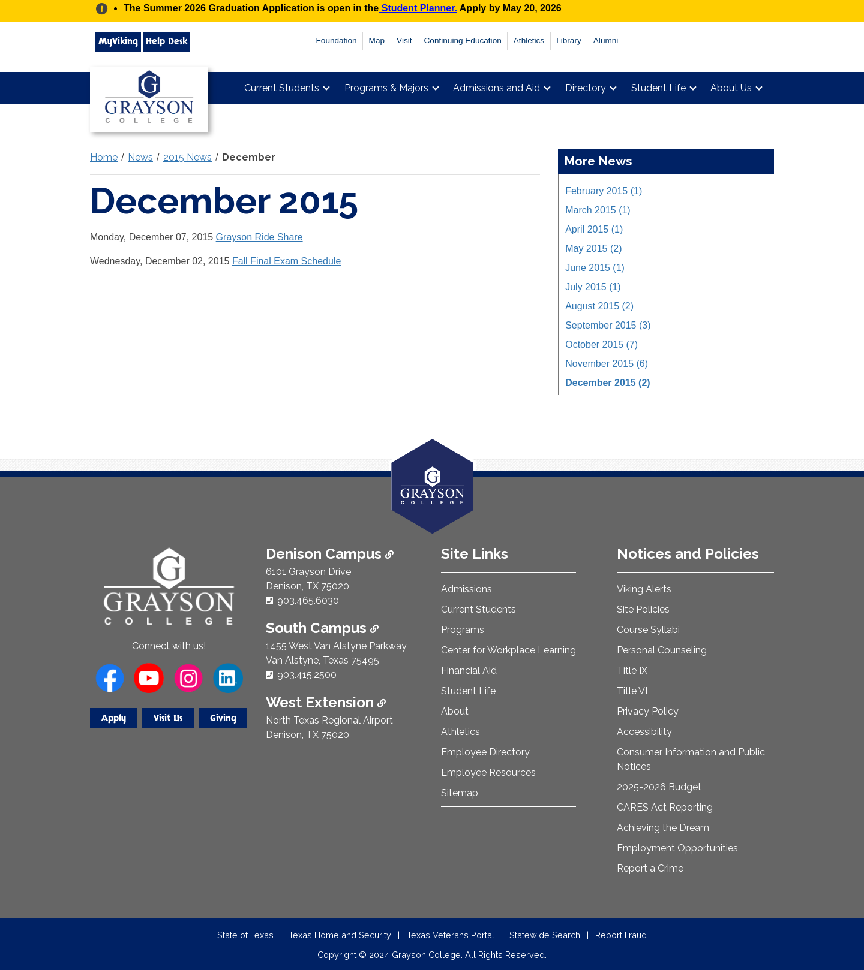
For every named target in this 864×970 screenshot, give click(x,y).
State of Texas (245, 935)
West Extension (326, 702)
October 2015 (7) (601, 344)
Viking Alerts (644, 589)
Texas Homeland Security (340, 935)
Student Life (658, 88)
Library (568, 40)
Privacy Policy (648, 711)
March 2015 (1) (598, 210)
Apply (113, 718)
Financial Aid (469, 670)
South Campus (322, 628)
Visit (404, 40)
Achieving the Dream (663, 827)
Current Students (281, 88)
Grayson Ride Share (259, 237)
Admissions (466, 589)
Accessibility (644, 731)
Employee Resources (488, 772)
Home (104, 157)
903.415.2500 (307, 674)
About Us (731, 88)
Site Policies (643, 609)
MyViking (118, 41)
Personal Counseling (662, 650)
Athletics (529, 40)
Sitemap (459, 793)
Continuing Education (463, 40)
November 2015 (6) (606, 364)
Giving (223, 718)
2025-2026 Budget (659, 787)
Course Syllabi (648, 629)
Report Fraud (621, 935)
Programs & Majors (386, 88)
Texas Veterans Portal (450, 935)
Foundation (336, 40)
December (248, 157)
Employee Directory (485, 752)
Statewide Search (544, 935)
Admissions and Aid (496, 88)
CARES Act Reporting (665, 807)
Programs (462, 629)
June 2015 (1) (595, 268)
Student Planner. (418, 8)
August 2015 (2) (599, 306)
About (455, 711)
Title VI (632, 691)
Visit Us (168, 718)
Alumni (606, 40)
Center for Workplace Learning (508, 650)
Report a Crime (650, 868)
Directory (585, 88)
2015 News (187, 157)
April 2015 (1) (594, 229)
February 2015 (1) (603, 191)
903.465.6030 (308, 600)
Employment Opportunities (677, 848)
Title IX (632, 670)
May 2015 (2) (593, 248)
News (140, 157)
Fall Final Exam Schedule (286, 261)
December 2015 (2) (607, 383)
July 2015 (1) (593, 287)
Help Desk (166, 41)
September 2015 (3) (607, 325)
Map (377, 40)
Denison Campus (330, 553)
